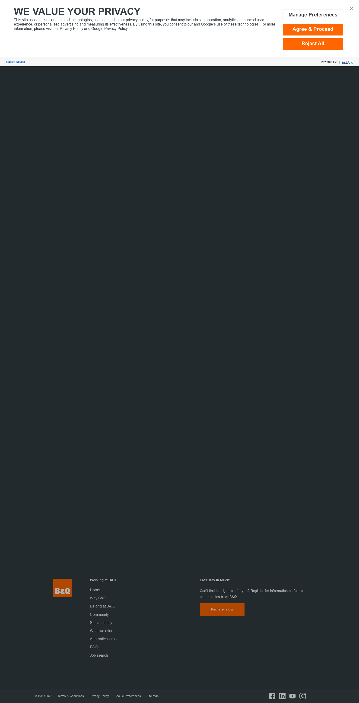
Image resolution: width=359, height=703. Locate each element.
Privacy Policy (72, 28)
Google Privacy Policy (109, 28)
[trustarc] (345, 62)
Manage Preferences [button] (313, 15)
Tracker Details (15, 62)
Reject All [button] (313, 44)
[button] (351, 8)
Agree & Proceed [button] (312, 29)
